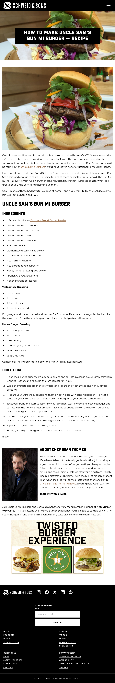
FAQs (6, 656)
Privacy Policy (67, 653)
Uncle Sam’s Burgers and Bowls (58, 483)
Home (6, 631)
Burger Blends (67, 642)
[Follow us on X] (55, 592)
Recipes (7, 638)
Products (8, 635)
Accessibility (66, 660)
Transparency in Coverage (74, 663)
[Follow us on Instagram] (39, 592)
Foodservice (10, 663)
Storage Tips (66, 646)
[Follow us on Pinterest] (70, 592)
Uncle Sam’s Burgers (33, 166)
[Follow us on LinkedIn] (62, 592)
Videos (63, 635)
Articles (64, 631)
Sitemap (63, 667)
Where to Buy (11, 642)
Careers (8, 667)
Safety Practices (12, 660)
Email (38, 608)
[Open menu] (108, 5)
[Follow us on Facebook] (47, 592)
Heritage (64, 638)
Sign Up (57, 622)
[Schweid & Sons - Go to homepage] (24, 5)
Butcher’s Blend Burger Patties (48, 220)
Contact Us (9, 653)
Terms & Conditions (70, 656)
